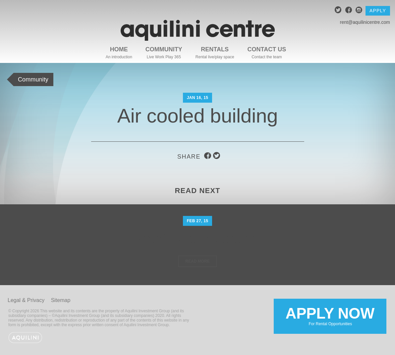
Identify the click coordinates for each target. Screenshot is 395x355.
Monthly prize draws (197, 238)
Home (119, 49)
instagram (359, 10)
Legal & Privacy (26, 300)
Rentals (215, 49)
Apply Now (330, 315)
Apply (377, 10)
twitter (338, 10)
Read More (197, 261)
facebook (348, 10)
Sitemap (61, 300)
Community (163, 49)
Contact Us (267, 49)
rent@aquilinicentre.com (365, 22)
